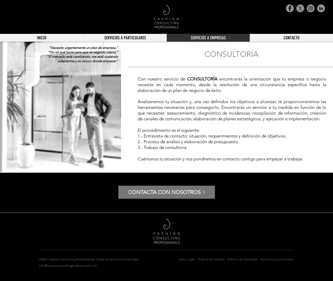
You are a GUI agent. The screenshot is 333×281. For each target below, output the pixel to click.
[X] (300, 8)
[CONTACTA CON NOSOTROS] (166, 192)
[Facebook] (290, 8)
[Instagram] (311, 8)
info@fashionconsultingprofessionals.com (68, 265)
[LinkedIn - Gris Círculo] (321, 8)
